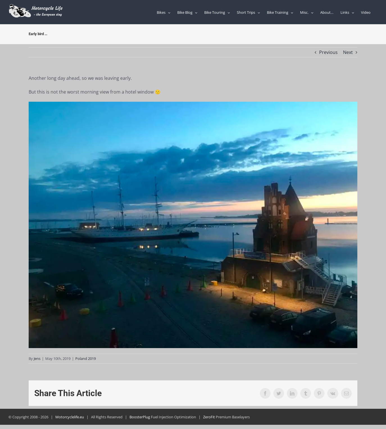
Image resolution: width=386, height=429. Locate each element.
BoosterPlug (140, 416)
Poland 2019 (85, 358)
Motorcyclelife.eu (69, 416)
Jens (37, 358)
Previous (328, 52)
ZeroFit (209, 416)
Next (348, 52)
